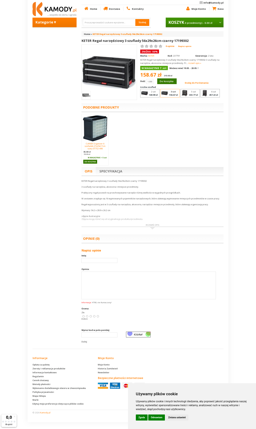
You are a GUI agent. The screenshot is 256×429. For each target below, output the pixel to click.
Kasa (218, 9)
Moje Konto (195, 9)
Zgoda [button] (141, 417)
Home (90, 9)
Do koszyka (166, 81)
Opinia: (85, 269)
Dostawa (111, 9)
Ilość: (146, 81)
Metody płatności (41, 384)
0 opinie (170, 46)
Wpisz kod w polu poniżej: (95, 330)
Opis (88, 171)
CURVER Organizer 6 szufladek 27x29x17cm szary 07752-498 (95, 146)
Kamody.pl (45, 412)
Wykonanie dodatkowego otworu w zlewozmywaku (59, 388)
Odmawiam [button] (156, 417)
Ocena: (85, 308)
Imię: (84, 255)
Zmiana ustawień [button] (177, 417)
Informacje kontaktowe (44, 372)
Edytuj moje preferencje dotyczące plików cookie (58, 403)
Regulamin (38, 376)
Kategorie (46, 22)
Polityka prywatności (43, 392)
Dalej (84, 341)
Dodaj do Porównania (196, 82)
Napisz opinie (184, 46)
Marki (35, 399)
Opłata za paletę (40, 364)
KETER (151, 55)
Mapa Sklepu (39, 395)
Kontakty (135, 9)
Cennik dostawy (40, 380)
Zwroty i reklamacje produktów (48, 368)
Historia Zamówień (108, 368)
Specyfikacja (110, 171)
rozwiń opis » (194, 63)
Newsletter (103, 372)
